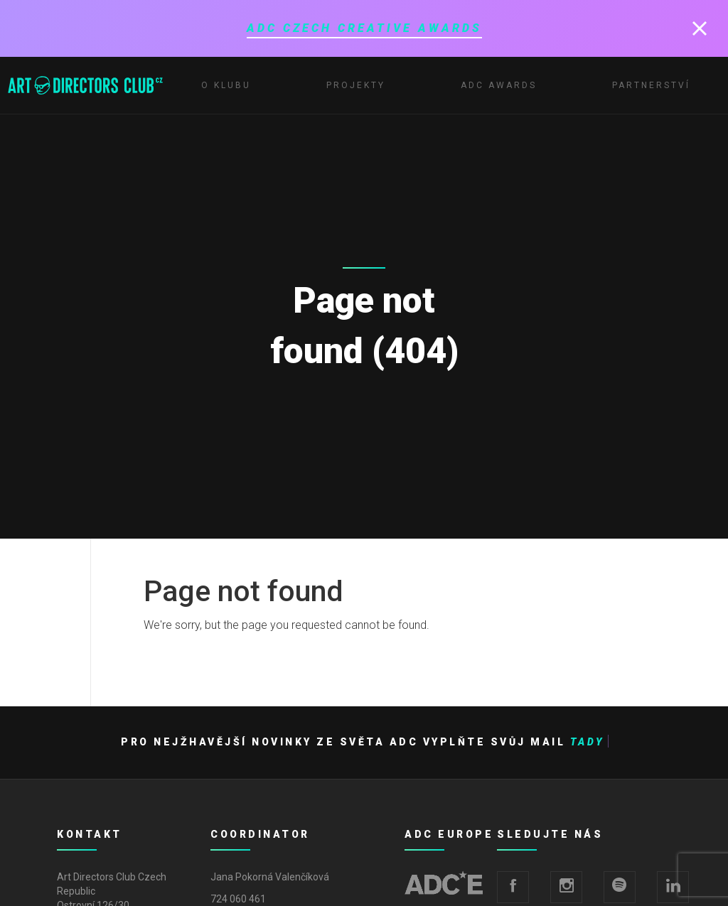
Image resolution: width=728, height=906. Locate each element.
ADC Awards (499, 85)
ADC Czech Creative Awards (364, 28)
